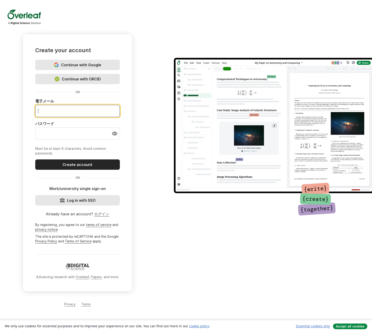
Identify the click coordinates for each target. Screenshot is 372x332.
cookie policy (199, 326)
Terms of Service (78, 241)
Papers (96, 277)
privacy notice (46, 229)
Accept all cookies (350, 326)
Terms (86, 304)
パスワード (44, 123)
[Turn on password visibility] (115, 133)
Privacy (70, 304)
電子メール (44, 101)
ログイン (101, 214)
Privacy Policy (46, 241)
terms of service (98, 225)
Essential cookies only (313, 326)
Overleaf (82, 277)
